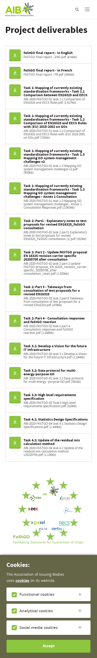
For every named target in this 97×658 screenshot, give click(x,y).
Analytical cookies (36, 617)
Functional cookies (36, 601)
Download (16, 54)
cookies (22, 587)
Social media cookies (38, 634)
